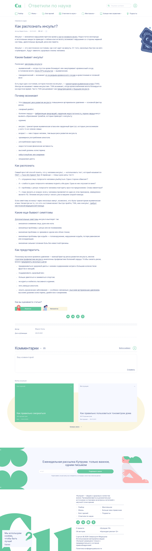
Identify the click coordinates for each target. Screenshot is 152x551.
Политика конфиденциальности (89, 544)
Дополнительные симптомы (26, 219)
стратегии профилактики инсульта (29, 259)
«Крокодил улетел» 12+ (109, 527)
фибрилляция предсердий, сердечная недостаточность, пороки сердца (65, 113)
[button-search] (108, 5)
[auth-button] (135, 6)
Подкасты (133, 13)
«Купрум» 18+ (105, 524)
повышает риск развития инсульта (36, 102)
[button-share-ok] (78, 316)
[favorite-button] (46, 31)
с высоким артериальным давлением (84, 290)
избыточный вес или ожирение (31, 155)
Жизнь (33, 13)
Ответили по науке (69, 13)
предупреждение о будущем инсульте (73, 89)
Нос (18, 415)
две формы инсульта (33, 64)
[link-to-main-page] (18, 6)
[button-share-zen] (87, 518)
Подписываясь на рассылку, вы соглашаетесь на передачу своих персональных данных (76, 472)
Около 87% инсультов (44, 71)
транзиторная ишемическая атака (79, 84)
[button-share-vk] (68, 316)
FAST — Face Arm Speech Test (27, 175)
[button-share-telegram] (73, 316)
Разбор (20, 13)
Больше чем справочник (111, 13)
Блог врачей (49, 13)
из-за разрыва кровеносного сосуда (60, 75)
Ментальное (89, 13)
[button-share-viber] (82, 316)
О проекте (80, 524)
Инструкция (84, 382)
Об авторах (80, 527)
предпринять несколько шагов (33, 262)
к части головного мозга (67, 37)
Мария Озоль (23, 31)
